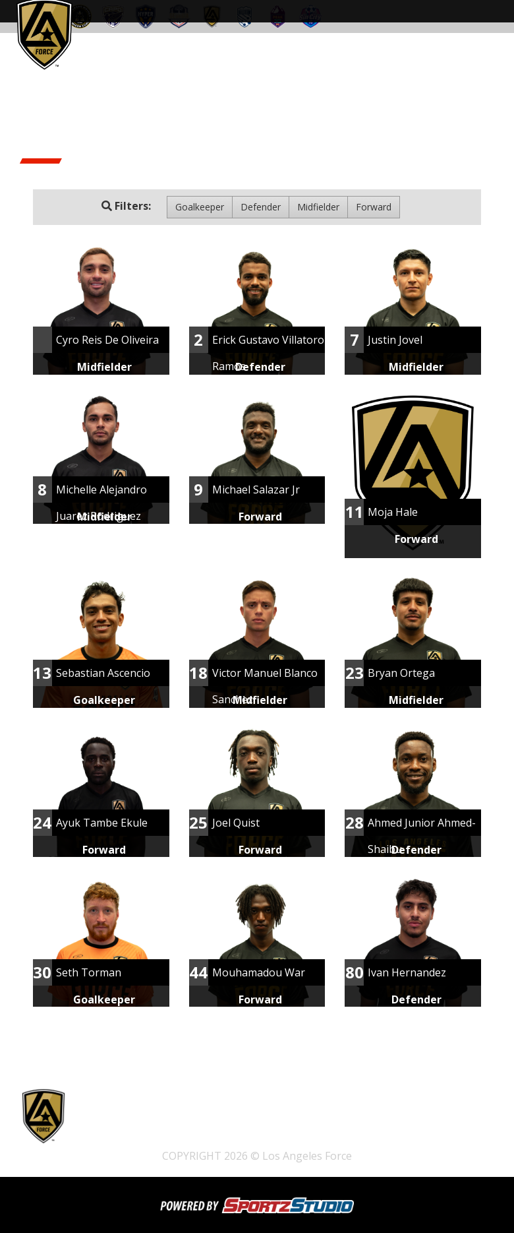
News (142, 1139)
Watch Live (361, 1121)
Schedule (299, 1121)
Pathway (242, 1121)
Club (103, 1139)
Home (154, 1121)
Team (413, 1121)
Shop (194, 1121)
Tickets (109, 1121)
